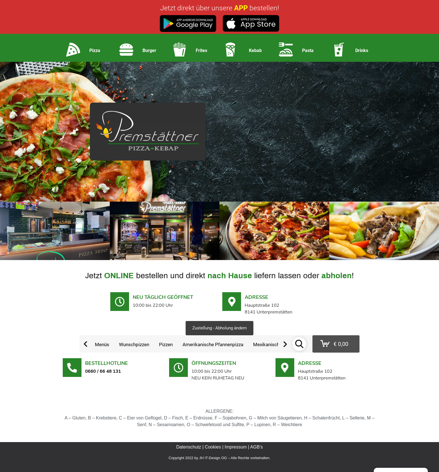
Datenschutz (188, 447)
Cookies (213, 447)
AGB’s (256, 447)
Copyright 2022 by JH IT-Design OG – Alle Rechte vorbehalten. (219, 458)
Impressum (236, 447)
